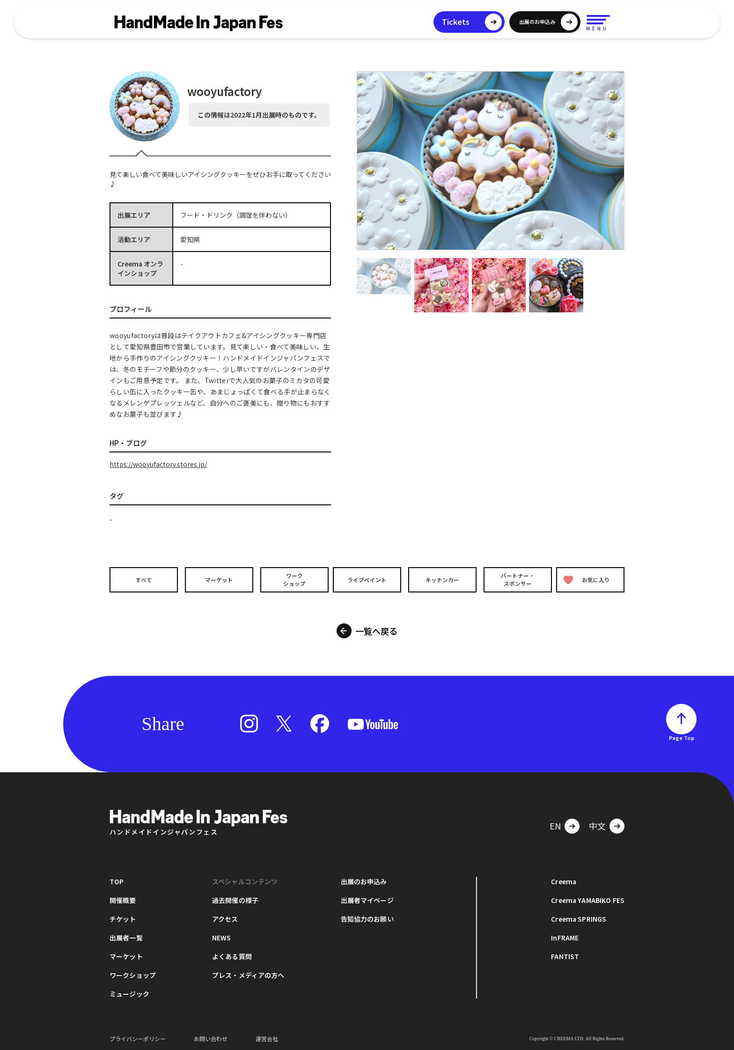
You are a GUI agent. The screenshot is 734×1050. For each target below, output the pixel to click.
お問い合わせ (211, 1036)
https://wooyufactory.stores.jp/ (158, 464)
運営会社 (267, 1036)
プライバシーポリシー (138, 1036)
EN (555, 823)
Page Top (681, 735)
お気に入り (588, 579)
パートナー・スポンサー (517, 579)
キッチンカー (442, 580)
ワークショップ (292, 579)
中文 (597, 823)
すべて (142, 580)
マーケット (218, 580)
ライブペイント (367, 580)
